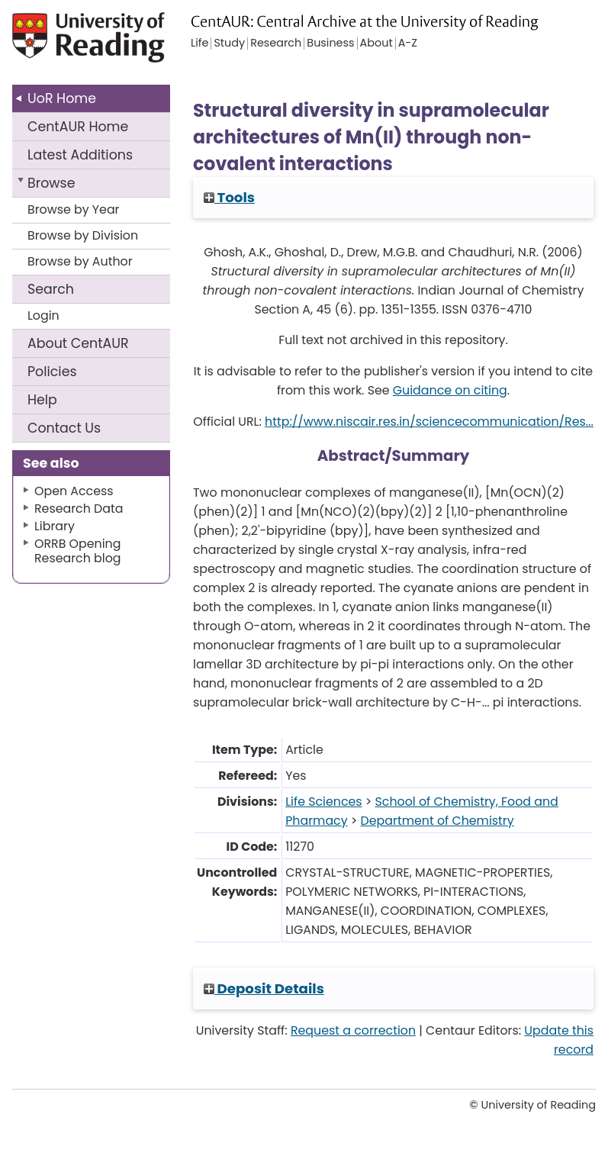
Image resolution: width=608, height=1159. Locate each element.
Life (199, 43)
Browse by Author (80, 261)
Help (42, 400)
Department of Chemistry (437, 820)
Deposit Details (264, 988)
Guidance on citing (450, 390)
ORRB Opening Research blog (77, 551)
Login (43, 315)
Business (330, 43)
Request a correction (353, 1030)
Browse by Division (82, 235)
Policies (52, 371)
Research (275, 43)
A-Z (407, 43)
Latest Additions (80, 155)
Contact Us (64, 428)
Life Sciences (323, 801)
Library (54, 526)
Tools (229, 197)
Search (50, 289)
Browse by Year (73, 209)
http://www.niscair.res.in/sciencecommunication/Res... (429, 421)
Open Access (74, 491)
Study (229, 43)
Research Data (78, 508)
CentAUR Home (77, 127)
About (78, 343)
